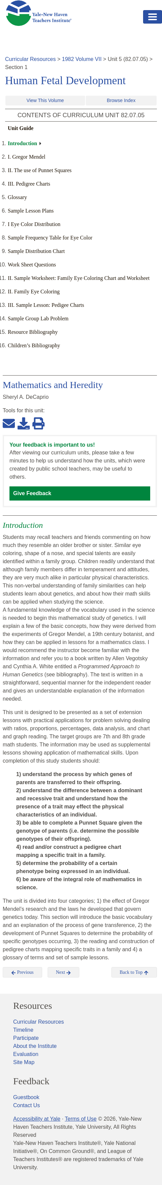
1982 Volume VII (82, 59)
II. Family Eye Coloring (34, 291)
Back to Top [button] (134, 972)
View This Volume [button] (45, 100)
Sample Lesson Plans (31, 211)
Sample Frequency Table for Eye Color (50, 238)
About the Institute (35, 1046)
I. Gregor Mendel (27, 157)
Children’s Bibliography (34, 345)
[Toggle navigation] (152, 17)
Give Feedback (32, 493)
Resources (32, 1006)
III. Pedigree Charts (29, 184)
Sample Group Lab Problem (38, 318)
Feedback (31, 1081)
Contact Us (26, 1105)
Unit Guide (20, 128)
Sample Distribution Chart (36, 251)
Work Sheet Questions (32, 264)
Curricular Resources (30, 59)
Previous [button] (22, 972)
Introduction (22, 143)
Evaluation (25, 1054)
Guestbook (26, 1097)
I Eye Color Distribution (34, 224)
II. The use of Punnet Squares (40, 170)
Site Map (23, 1062)
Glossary (17, 197)
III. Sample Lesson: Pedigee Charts (46, 305)
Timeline (23, 1030)
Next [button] (63, 972)
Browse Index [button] (121, 100)
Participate (26, 1038)
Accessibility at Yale (36, 1119)
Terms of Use (81, 1119)
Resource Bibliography (33, 332)
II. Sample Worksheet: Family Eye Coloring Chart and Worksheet (79, 278)
